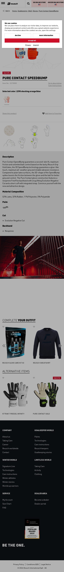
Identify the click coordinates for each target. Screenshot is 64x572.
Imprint (36, 45)
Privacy (28, 45)
